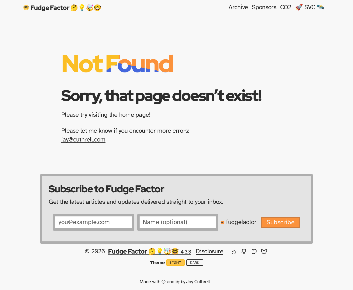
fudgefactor (241, 222)
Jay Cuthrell (197, 281)
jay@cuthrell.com (83, 140)
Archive (238, 7)
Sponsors (264, 7)
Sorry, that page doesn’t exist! (161, 95)
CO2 (285, 7)
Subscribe (280, 222)
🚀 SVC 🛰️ (310, 7)
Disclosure (209, 251)
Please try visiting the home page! (106, 115)
